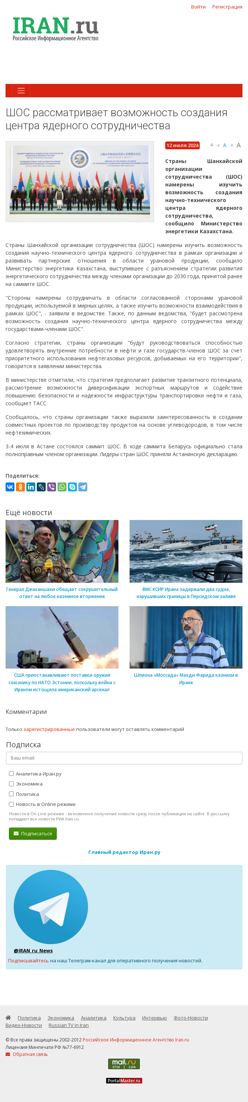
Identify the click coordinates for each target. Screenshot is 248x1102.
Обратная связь (27, 1054)
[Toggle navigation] (21, 90)
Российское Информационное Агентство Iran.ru (136, 1040)
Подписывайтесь (28, 960)
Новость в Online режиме (42, 804)
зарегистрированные (49, 729)
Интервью (154, 1017)
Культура (124, 1017)
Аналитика (94, 1017)
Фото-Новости (191, 1017)
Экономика (26, 783)
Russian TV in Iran (69, 1025)
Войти (198, 6)
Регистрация (227, 6)
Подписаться (33, 833)
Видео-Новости (24, 1025)
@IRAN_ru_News (33, 950)
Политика (24, 794)
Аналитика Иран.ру (35, 773)
